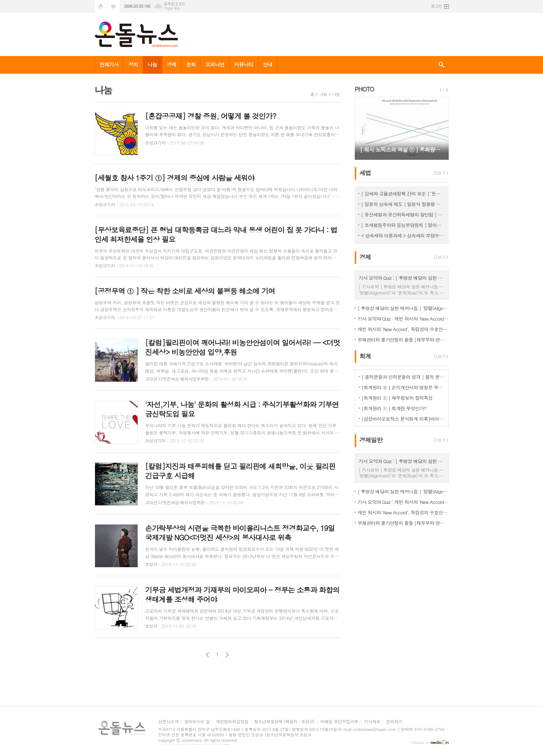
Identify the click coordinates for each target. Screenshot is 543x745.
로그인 (436, 6)
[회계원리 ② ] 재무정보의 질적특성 (397, 397)
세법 (365, 172)
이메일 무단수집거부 (339, 721)
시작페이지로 (101, 6)
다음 (227, 655)
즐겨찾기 (113, 6)
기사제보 (372, 721)
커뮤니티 (243, 64)
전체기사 (109, 64)
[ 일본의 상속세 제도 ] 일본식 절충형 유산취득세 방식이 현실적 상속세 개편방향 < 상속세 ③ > (403, 204)
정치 (133, 64)
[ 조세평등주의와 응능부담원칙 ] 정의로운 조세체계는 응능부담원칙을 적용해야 (403, 225)
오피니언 (214, 64)
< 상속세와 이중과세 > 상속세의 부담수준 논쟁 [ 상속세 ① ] (403, 235)
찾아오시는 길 (197, 721)
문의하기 (394, 721)
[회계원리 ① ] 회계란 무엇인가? (394, 408)
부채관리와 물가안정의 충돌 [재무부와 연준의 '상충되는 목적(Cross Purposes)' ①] (403, 339)
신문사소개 (168, 721)
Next (439, 128)
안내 (267, 64)
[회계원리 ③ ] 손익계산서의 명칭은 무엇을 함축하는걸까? (403, 387)
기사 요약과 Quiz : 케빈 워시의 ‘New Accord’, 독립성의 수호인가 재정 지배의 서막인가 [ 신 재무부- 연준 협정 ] (403, 318)
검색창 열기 (441, 65)
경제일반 (371, 440)
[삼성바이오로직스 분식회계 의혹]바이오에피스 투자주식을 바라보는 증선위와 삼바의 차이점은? (403, 418)
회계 (365, 356)
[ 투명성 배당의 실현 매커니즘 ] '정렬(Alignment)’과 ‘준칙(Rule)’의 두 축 (403, 308)
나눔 (152, 64)
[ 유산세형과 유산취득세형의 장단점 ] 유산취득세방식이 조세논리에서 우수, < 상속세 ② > (403, 214)
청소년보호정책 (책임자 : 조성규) (284, 721)
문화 (190, 64)
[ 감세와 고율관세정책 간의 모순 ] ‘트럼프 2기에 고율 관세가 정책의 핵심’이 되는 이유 (403, 193)
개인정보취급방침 (232, 721)
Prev (364, 128)
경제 (171, 64)
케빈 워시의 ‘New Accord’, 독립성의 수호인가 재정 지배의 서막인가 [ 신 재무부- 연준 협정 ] (403, 329)
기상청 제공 (172, 8)
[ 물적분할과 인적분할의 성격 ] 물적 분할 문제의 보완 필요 (403, 376)
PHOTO (364, 89)
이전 (207, 655)
